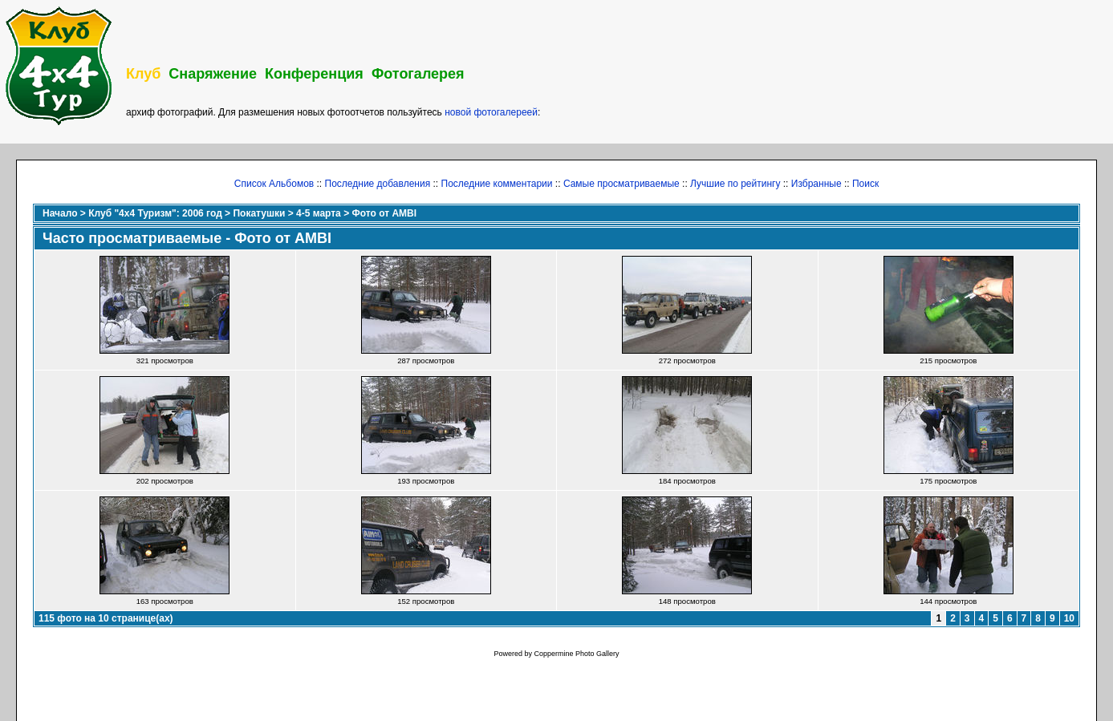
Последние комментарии (497, 183)
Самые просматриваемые (621, 183)
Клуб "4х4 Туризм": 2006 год (155, 213)
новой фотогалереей (491, 112)
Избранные (816, 183)
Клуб (143, 74)
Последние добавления (378, 183)
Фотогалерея (418, 74)
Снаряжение (213, 74)
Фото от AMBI (383, 213)
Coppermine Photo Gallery (576, 654)
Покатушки (259, 213)
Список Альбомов (274, 183)
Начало (60, 213)
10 (1069, 618)
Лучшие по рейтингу (735, 183)
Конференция (314, 74)
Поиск (865, 183)
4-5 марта (318, 213)
